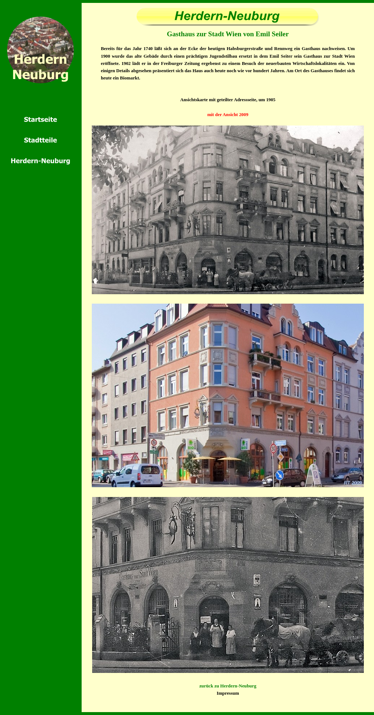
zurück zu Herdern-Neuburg (227, 686)
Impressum (228, 693)
